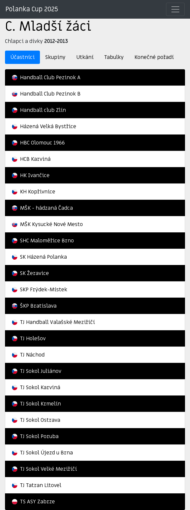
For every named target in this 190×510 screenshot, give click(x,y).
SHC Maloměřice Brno (43, 240)
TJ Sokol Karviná (36, 387)
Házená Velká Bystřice (44, 126)
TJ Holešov (29, 338)
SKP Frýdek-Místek (39, 289)
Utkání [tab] (85, 57)
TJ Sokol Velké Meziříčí (44, 469)
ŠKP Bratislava (34, 306)
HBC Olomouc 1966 (38, 142)
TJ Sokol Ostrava (36, 420)
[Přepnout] (175, 9)
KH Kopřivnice (33, 191)
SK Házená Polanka (39, 257)
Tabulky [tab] (114, 57)
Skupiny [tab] (55, 57)
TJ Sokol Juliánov (36, 371)
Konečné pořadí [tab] (154, 57)
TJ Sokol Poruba (35, 436)
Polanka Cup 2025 (31, 9)
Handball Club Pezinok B (46, 94)
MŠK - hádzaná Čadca (42, 208)
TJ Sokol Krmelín (36, 403)
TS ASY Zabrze (33, 501)
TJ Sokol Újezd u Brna (42, 452)
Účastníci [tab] (22, 57)
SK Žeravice (30, 273)
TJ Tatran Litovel (36, 485)
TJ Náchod (28, 355)
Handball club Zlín (39, 110)
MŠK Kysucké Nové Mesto (47, 224)
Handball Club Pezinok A (46, 77)
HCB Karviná (31, 159)
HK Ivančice (31, 175)
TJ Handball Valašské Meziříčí (53, 322)
